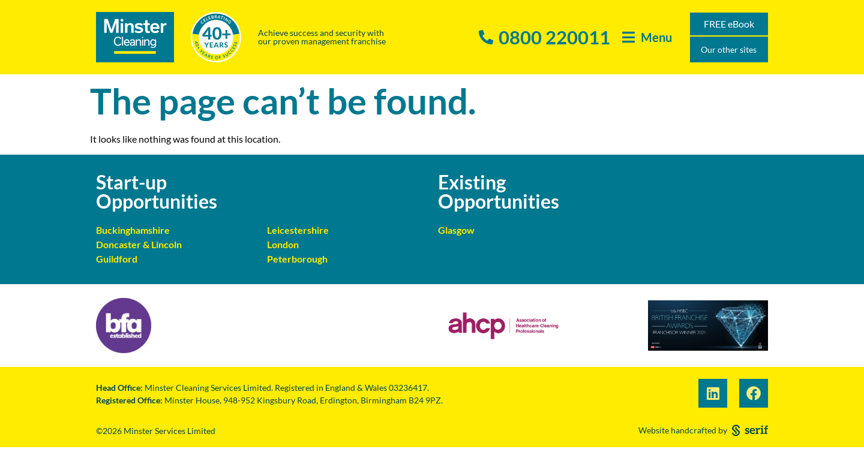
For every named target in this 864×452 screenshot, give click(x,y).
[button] (647, 37)
